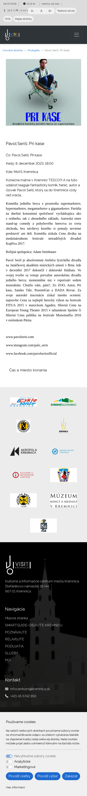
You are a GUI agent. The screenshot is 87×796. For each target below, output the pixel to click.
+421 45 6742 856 (23, 696)
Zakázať (71, 776)
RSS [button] (7, 18)
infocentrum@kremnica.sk (30, 689)
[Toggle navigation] (76, 35)
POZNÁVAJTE (16, 632)
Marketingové (24, 767)
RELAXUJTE (14, 639)
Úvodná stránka (13, 50)
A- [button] (32, 11)
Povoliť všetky (19, 776)
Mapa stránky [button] (23, 18)
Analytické (22, 761)
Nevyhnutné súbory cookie (35, 756)
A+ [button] (50, 11)
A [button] (41, 11)
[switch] (9, 761)
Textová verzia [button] (66, 10)
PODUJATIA (14, 646)
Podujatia (34, 50)
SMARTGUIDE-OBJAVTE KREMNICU (33, 625)
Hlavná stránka (16, 618)
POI (8, 660)
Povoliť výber (47, 776)
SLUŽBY (11, 653)
